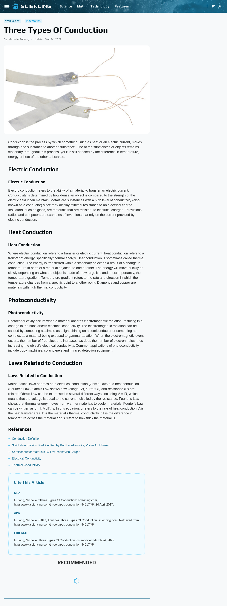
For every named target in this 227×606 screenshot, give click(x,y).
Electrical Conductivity (26, 458)
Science (66, 6)
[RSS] (220, 6)
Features (122, 6)
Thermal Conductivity (26, 465)
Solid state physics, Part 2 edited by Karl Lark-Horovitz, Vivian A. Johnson (61, 445)
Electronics (33, 21)
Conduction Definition (26, 438)
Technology (100, 6)
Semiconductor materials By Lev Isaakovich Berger (46, 452)
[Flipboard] (213, 6)
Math (81, 6)
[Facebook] (207, 6)
